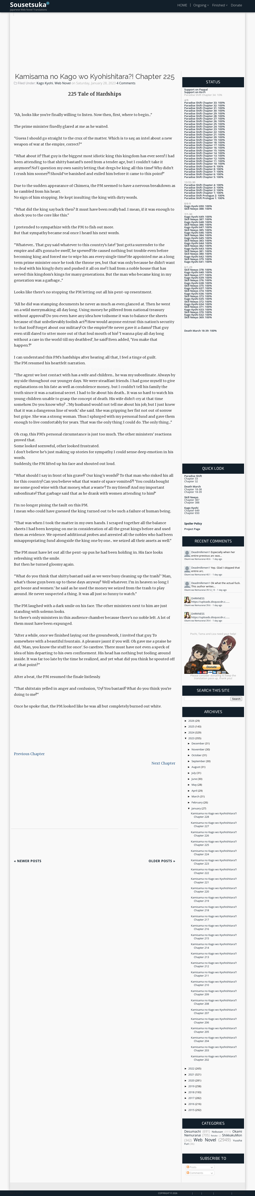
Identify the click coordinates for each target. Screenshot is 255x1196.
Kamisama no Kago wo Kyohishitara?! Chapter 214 (214, 945)
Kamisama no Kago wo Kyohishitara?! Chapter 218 (214, 908)
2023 (191, 738)
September (199, 761)
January (197, 808)
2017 (191, 1098)
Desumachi (192, 1131)
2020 (191, 1080)
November (198, 749)
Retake (214, 1135)
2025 (191, 726)
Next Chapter (163, 763)
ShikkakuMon (232, 1135)
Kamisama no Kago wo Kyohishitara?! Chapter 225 (95, 77)
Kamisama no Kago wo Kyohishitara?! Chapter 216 (214, 927)
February (197, 802)
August (196, 767)
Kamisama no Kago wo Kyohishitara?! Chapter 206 (214, 1020)
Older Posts (162, 861)
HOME (182, 5)
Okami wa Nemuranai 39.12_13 (200, 590)
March (196, 796)
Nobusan (217, 1131)
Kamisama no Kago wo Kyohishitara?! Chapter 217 (214, 917)
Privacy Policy (223, 1193)
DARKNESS (197, 598)
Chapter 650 (191, 513)
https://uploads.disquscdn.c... (209, 601)
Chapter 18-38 (193, 489)
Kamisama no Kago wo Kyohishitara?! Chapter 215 (214, 936)
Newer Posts (27, 861)
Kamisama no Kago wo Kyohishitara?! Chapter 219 (214, 899)
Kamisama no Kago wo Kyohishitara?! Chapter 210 (214, 983)
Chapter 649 (191, 510)
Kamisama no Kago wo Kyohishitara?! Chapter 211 (214, 973)
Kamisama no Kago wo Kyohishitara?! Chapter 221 (214, 880)
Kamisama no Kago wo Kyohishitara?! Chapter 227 (214, 824)
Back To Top (16, 1193)
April (195, 790)
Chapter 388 (191, 502)
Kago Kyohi (45, 83)
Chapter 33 (191, 478)
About (197, 1193)
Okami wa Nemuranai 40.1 (197, 574)
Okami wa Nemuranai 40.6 (197, 559)
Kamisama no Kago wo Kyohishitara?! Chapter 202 (214, 1057)
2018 (191, 1092)
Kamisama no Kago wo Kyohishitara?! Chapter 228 (214, 815)
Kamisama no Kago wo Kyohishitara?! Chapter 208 (214, 1001)
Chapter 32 (191, 481)
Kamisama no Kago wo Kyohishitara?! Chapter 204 (214, 1039)
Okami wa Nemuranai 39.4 (197, 620)
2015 (191, 1110)
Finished (218, 5)
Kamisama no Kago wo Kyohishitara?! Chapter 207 (214, 1011)
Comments (195, 1173)
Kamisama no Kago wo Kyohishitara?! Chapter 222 (214, 871)
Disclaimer (239, 1193)
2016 (191, 1104)
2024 (191, 732)
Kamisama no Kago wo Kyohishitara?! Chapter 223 (214, 861)
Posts (191, 1167)
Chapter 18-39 (193, 492)
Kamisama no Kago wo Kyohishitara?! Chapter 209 (214, 992)
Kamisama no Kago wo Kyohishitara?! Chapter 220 (214, 889)
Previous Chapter (29, 754)
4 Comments (126, 83)
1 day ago (217, 559)
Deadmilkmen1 (200, 552)
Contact (207, 1193)
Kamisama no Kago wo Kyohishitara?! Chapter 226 (214, 833)
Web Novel (63, 83)
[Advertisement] (127, 44)
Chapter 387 (191, 500)
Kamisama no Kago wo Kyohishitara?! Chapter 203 (214, 1048)
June (195, 779)
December (198, 743)
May (194, 784)
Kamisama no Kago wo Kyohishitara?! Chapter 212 (214, 964)
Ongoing (199, 5)
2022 (191, 1068)
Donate (236, 5)
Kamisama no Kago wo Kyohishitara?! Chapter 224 (214, 852)
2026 (191, 720)
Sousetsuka (28, 4)
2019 (191, 1086)
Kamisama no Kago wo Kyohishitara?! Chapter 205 (214, 1029)
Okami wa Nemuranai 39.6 (197, 605)
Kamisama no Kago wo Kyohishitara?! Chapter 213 (214, 955)
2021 (191, 1074)
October (197, 755)
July (194, 773)
